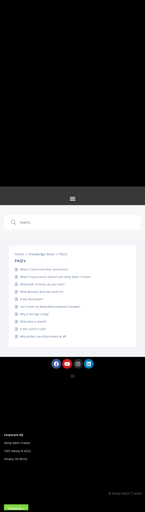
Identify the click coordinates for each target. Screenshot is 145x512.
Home (19, 254)
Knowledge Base (41, 254)
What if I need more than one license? (44, 269)
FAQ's (63, 254)
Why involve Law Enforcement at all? (43, 336)
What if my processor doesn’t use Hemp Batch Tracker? (55, 277)
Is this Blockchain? (31, 299)
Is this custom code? (33, 329)
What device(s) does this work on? (41, 292)
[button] (72, 198)
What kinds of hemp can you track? (42, 284)
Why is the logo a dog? (34, 314)
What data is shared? (33, 321)
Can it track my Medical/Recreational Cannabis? (50, 306)
